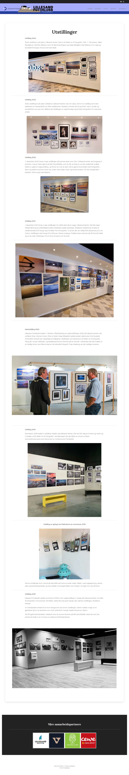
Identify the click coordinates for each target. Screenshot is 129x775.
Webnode (67, 768)
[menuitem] (88, 9)
